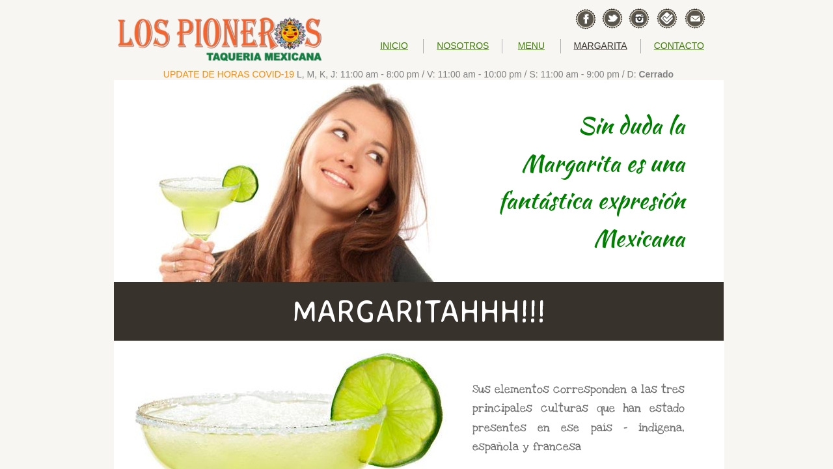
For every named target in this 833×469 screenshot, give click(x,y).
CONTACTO (679, 45)
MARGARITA (600, 45)
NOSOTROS (463, 45)
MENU (531, 45)
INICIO (394, 45)
